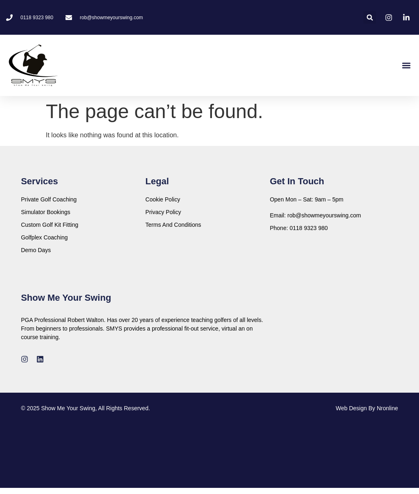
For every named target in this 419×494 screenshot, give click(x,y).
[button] (369, 17)
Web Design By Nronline (367, 408)
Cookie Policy (162, 199)
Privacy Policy (163, 212)
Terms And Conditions (173, 224)
